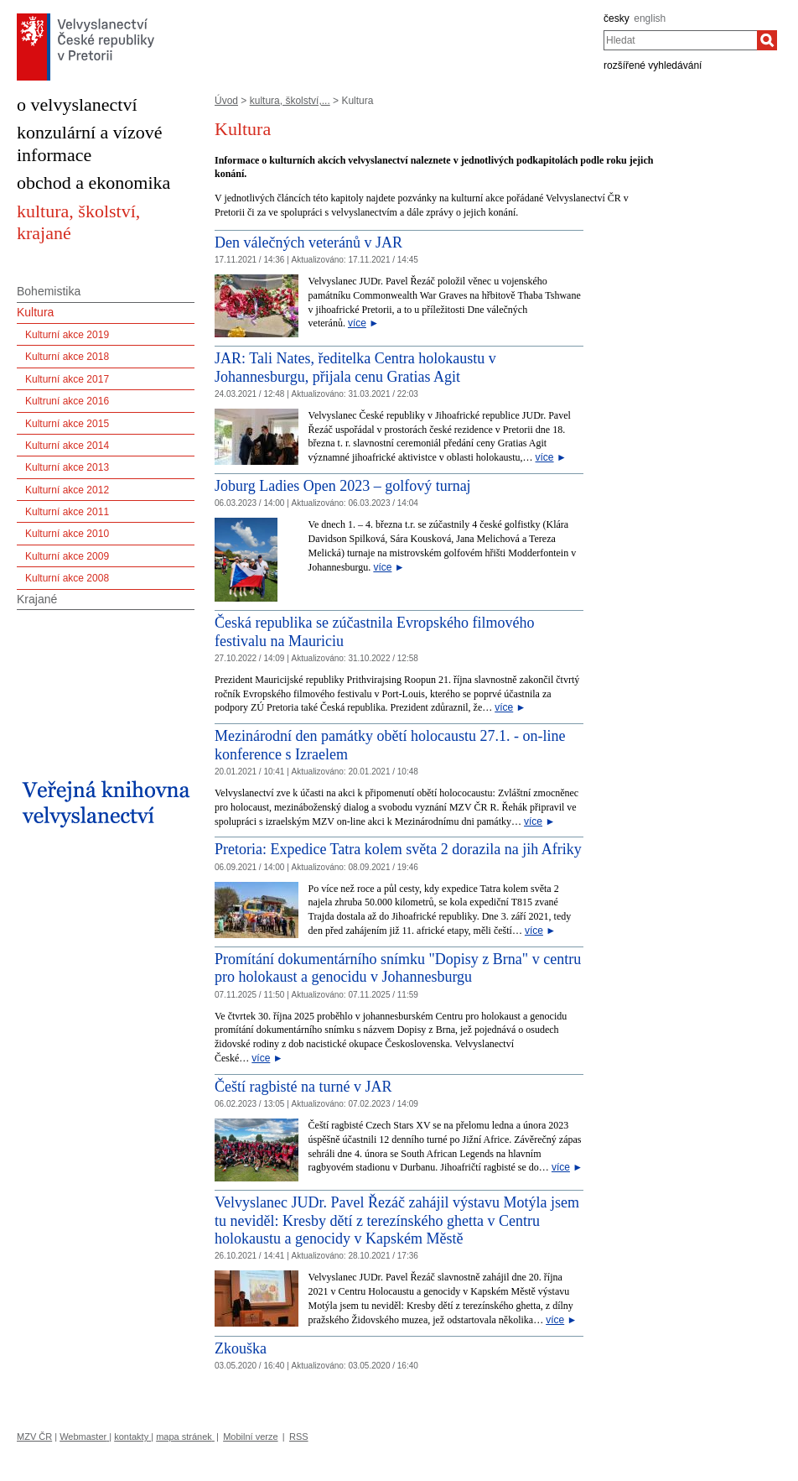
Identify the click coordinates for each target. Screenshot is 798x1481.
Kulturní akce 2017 (67, 379)
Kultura (35, 312)
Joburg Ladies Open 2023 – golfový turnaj (343, 485)
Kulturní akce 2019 (67, 335)
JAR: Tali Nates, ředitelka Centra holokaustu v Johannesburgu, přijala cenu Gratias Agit (355, 367)
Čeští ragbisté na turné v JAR (303, 1086)
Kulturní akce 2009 (67, 556)
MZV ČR (34, 1436)
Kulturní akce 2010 (67, 534)
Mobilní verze (250, 1436)
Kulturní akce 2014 (67, 445)
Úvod (226, 101)
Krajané (37, 599)
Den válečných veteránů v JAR (308, 242)
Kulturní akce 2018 (67, 356)
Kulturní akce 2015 (67, 424)
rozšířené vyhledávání (653, 65)
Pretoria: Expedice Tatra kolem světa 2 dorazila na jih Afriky (398, 849)
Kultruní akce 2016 (67, 401)
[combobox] (680, 40)
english (650, 18)
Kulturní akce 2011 (67, 512)
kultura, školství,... (290, 101)
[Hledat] (767, 40)
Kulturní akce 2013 (67, 467)
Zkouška (241, 1348)
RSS (298, 1436)
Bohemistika (48, 291)
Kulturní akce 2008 (67, 578)
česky (617, 18)
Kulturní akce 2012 (67, 490)
